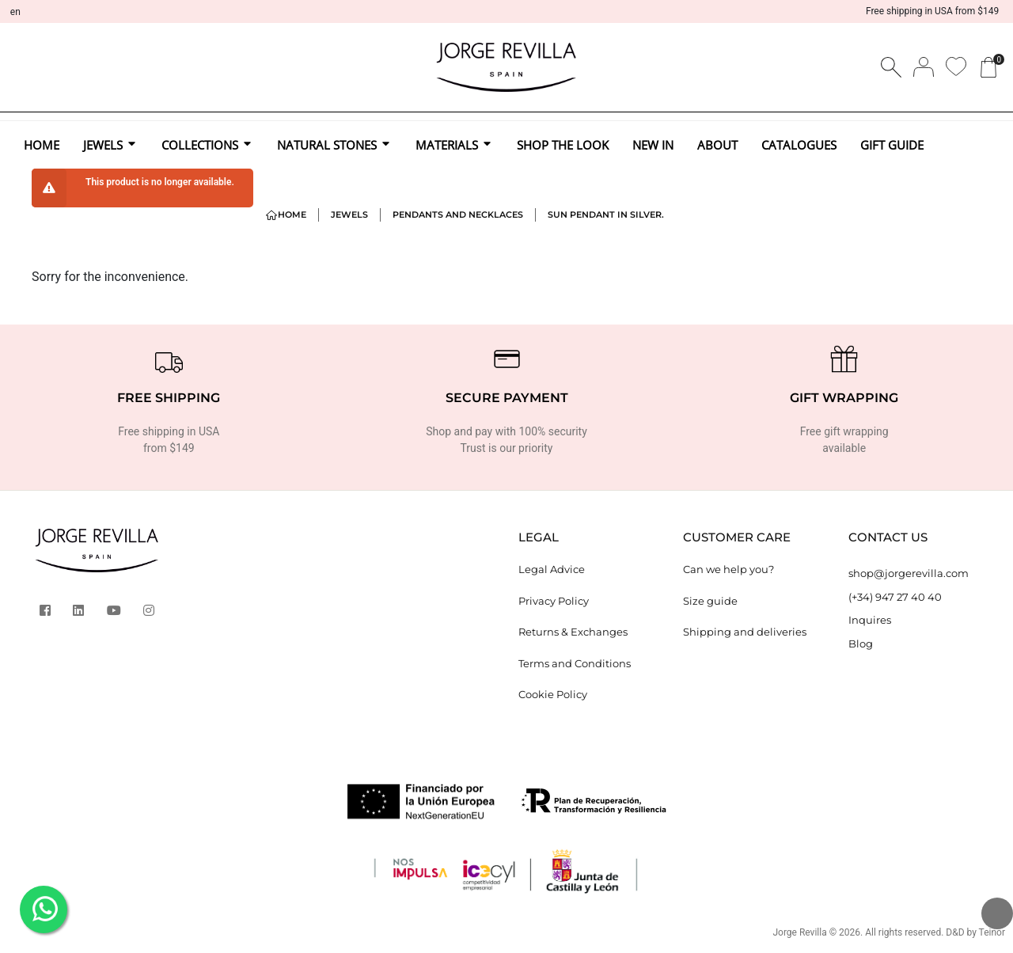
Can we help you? (728, 569)
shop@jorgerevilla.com (908, 573)
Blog (860, 643)
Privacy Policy (553, 600)
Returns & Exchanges (573, 631)
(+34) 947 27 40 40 (895, 596)
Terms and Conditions (574, 663)
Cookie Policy (552, 694)
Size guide (710, 600)
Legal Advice (551, 569)
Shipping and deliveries (744, 631)
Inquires (869, 619)
